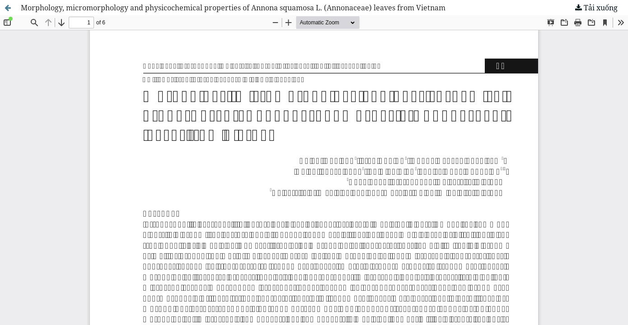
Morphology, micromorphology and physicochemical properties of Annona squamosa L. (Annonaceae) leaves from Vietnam (233, 8)
